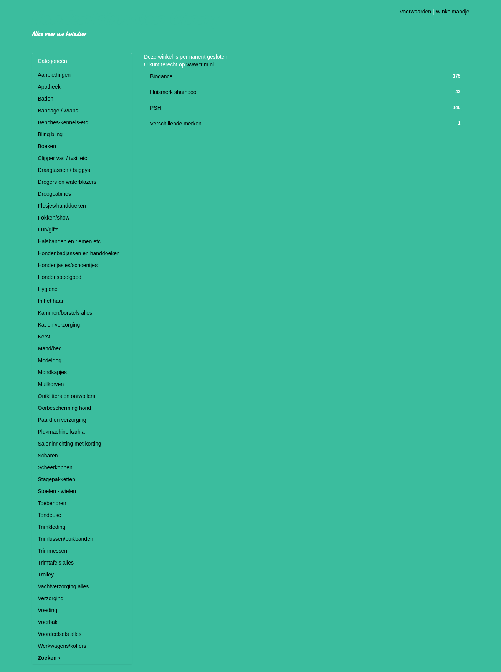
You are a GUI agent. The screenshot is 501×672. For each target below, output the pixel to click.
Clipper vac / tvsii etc (62, 158)
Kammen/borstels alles (65, 313)
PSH (155, 108)
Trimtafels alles (56, 563)
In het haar (51, 301)
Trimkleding (52, 527)
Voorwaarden (416, 11)
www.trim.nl (200, 64)
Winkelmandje (453, 11)
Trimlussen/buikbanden (65, 539)
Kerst (44, 337)
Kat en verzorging (59, 325)
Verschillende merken (176, 124)
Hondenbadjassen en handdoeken (79, 253)
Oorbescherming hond (64, 408)
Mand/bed (50, 348)
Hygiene (48, 289)
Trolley (46, 574)
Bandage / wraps (58, 110)
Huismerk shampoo (173, 92)
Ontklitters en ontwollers (66, 396)
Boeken (47, 146)
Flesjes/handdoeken (62, 206)
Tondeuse (49, 515)
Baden (45, 99)
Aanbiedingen (54, 75)
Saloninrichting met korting (69, 444)
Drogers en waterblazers (67, 182)
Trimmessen (53, 551)
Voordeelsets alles (60, 634)
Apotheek (49, 87)
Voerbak (48, 622)
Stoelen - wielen (57, 491)
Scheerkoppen (55, 467)
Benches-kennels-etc (63, 122)
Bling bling (50, 134)
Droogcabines (54, 194)
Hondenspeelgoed (60, 277)
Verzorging (51, 598)
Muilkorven (51, 384)
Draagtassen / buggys (64, 170)
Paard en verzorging (62, 420)
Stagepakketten (56, 479)
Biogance (161, 76)
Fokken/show (53, 218)
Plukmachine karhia (61, 432)
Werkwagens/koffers (62, 646)
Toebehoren (52, 503)
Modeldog (50, 360)
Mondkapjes (52, 372)
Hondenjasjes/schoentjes (68, 265)
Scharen (48, 455)
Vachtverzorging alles (63, 586)
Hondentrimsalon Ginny (125, 17)
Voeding (48, 610)
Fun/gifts (48, 229)
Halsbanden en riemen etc (69, 241)
